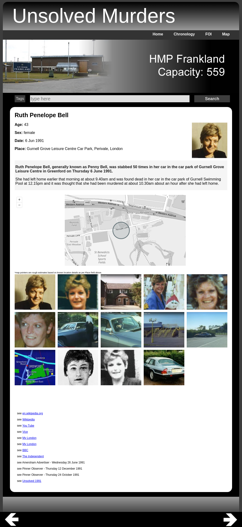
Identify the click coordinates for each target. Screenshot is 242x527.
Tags (20, 99)
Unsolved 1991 (31, 481)
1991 (39, 141)
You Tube (28, 425)
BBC (25, 450)
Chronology (184, 34)
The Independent (33, 456)
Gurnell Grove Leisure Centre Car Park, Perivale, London (75, 149)
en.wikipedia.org (32, 413)
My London (29, 438)
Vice (25, 431)
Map (226, 34)
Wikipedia (28, 419)
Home (158, 34)
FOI (208, 34)
